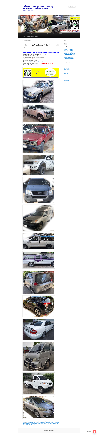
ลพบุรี (36, 423)
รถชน (39, 422)
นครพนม (23, 422)
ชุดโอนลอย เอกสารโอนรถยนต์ (51, 33)
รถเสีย (44, 422)
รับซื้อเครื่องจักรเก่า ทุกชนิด (68, 57)
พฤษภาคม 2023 (67, 72)
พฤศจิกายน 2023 (67, 69)
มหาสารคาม (36, 422)
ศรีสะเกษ (39, 423)
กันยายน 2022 (66, 76)
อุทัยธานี (23, 424)
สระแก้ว (45, 423)
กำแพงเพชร (41, 421)
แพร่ (29, 424)
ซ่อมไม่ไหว (54, 421)
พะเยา (32, 422)
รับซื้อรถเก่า (28, 423)
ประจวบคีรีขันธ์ (28, 422)
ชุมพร (51, 421)
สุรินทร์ (51, 423)
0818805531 (29, 61)
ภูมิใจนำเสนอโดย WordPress (49, 430)
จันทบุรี (44, 421)
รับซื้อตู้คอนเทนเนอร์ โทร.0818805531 (66, 33)
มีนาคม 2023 (66, 73)
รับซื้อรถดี (55, 422)
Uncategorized (28, 421)
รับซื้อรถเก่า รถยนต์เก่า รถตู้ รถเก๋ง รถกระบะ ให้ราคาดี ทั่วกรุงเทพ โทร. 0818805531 (69, 49)
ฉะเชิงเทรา (47, 421)
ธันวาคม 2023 (66, 68)
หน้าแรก (24, 33)
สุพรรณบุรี (48, 423)
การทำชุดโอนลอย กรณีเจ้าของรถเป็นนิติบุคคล (36, 33)
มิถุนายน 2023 (66, 70)
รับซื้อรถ (51, 422)
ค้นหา (65, 40)
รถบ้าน (41, 422)
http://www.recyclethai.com (37, 64)
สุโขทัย (54, 423)
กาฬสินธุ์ (37, 421)
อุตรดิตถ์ (56, 423)
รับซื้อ (49, 422)
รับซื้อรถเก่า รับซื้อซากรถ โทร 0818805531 (30, 36)
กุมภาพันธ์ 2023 (67, 74)
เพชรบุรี (27, 424)
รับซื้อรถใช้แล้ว (32, 423)
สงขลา (42, 423)
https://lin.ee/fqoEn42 (40, 61)
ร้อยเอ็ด (46, 422)
